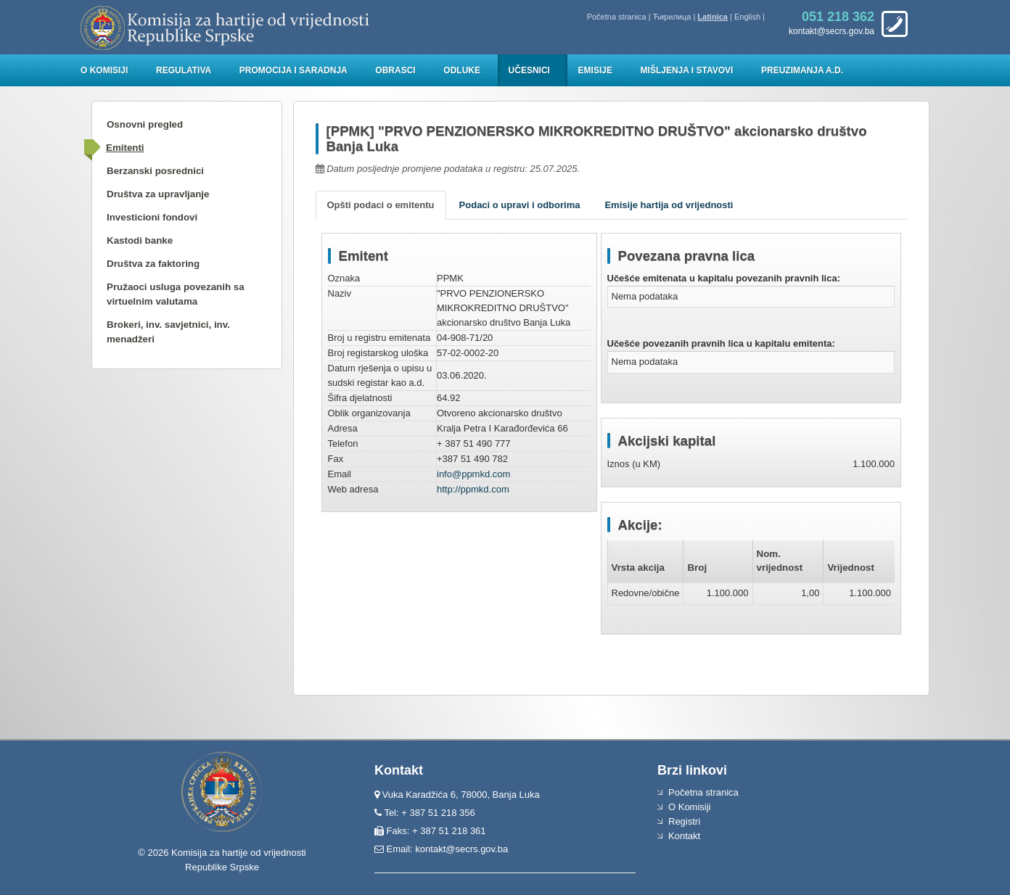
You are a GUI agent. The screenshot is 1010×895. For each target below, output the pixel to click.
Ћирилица (672, 16)
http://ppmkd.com (473, 489)
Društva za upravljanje (158, 194)
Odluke (461, 70)
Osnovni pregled (145, 124)
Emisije (595, 70)
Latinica (712, 16)
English (747, 16)
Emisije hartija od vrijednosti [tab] (668, 204)
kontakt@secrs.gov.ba (461, 849)
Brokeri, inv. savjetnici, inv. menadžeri (168, 332)
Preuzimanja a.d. (802, 70)
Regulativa (183, 70)
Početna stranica (616, 16)
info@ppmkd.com (473, 474)
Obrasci (395, 70)
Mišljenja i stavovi (687, 70)
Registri (684, 821)
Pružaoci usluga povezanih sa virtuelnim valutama (176, 294)
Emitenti (125, 147)
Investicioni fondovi (152, 217)
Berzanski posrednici (155, 170)
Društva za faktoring (153, 263)
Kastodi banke (140, 240)
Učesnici (529, 70)
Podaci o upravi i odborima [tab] (519, 204)
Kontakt (684, 835)
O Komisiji (104, 70)
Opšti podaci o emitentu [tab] (381, 204)
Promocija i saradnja (293, 70)
